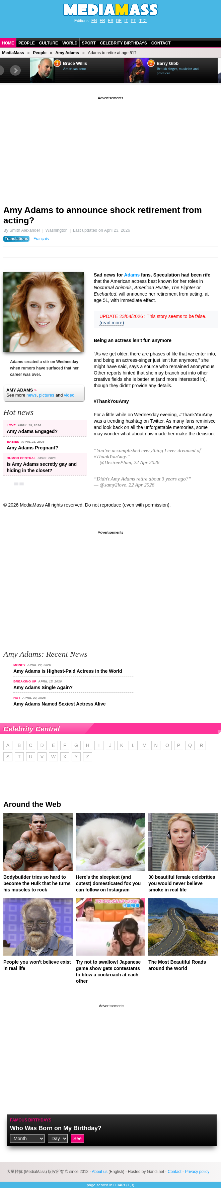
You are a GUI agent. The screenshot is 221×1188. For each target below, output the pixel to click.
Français (41, 238)
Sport (88, 43)
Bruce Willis (75, 63)
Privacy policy (197, 1171)
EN (94, 20)
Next (15, 70)
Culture (48, 43)
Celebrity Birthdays (123, 43)
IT (126, 20)
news (31, 395)
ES (110, 20)
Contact (161, 43)
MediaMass (13, 52)
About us (99, 1171)
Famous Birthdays (31, 1120)
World (69, 43)
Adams (132, 275)
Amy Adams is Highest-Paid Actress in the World (67, 671)
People (26, 43)
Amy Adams (67, 52)
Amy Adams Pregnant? (32, 447)
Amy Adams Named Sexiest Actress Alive (59, 704)
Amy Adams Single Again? (43, 687)
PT (133, 20)
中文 (143, 20)
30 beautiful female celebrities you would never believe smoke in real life (181, 883)
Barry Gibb (167, 63)
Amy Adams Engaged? (32, 431)
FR (102, 20)
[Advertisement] (110, 148)
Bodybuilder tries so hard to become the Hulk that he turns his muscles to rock (37, 883)
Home (8, 43)
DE (119, 20)
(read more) (111, 322)
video (69, 395)
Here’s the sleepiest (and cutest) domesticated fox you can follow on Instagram (108, 883)
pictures (47, 395)
